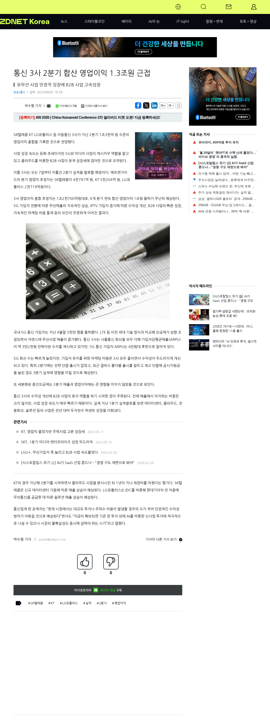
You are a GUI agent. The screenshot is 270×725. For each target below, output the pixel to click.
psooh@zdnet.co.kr (52, 539)
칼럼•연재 (214, 21)
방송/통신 (19, 92)
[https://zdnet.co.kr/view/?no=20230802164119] (138, 105)
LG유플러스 (70, 603)
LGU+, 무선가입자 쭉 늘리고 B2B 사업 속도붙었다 (59, 452)
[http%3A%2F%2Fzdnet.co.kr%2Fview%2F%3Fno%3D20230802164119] (154, 105)
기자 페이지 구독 (66, 106)
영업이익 (120, 603)
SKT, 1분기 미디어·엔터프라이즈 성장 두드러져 (57, 442)
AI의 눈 (154, 21)
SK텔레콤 (36, 603)
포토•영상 (248, 21)
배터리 (127, 21)
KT (52, 603)
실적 (88, 603)
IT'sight (183, 21)
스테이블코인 (94, 21)
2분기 (103, 603)
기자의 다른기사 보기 (94, 106)
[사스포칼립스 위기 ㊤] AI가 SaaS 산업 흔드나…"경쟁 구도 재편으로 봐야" (78, 462)
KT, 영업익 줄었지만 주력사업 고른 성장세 (53, 431)
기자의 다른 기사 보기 (164, 539)
